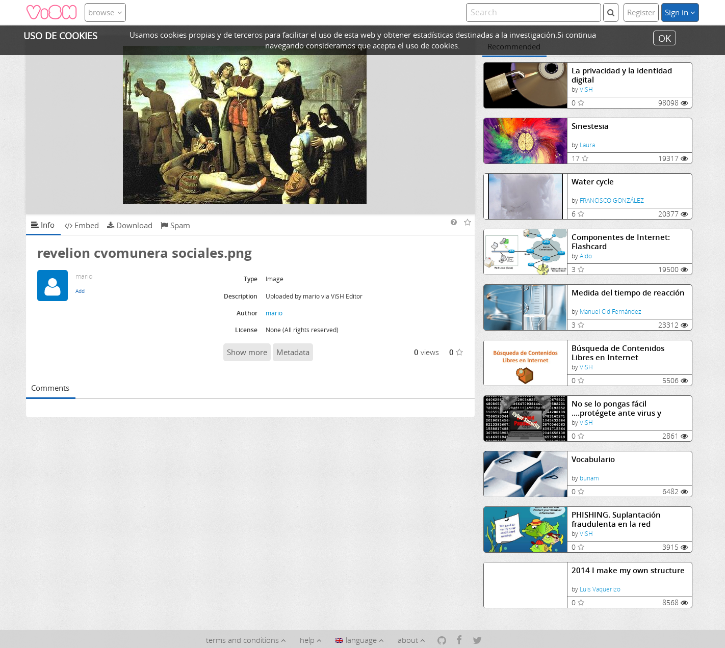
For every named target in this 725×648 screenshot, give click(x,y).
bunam (589, 478)
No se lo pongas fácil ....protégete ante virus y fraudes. (616, 408)
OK (664, 38)
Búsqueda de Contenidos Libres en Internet (618, 352)
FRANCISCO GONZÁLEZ (612, 200)
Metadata (292, 352)
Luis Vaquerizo (600, 589)
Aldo (586, 256)
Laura (587, 145)
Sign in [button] (680, 12)
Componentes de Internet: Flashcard (621, 241)
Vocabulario (593, 459)
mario (274, 313)
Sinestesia (590, 126)
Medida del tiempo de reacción (628, 293)
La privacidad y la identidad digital (622, 75)
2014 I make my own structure (628, 570)
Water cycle (593, 181)
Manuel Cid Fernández (610, 311)
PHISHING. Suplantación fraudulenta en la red (616, 519)
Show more (247, 352)
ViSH (586, 89)
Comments (50, 388)
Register (641, 12)
